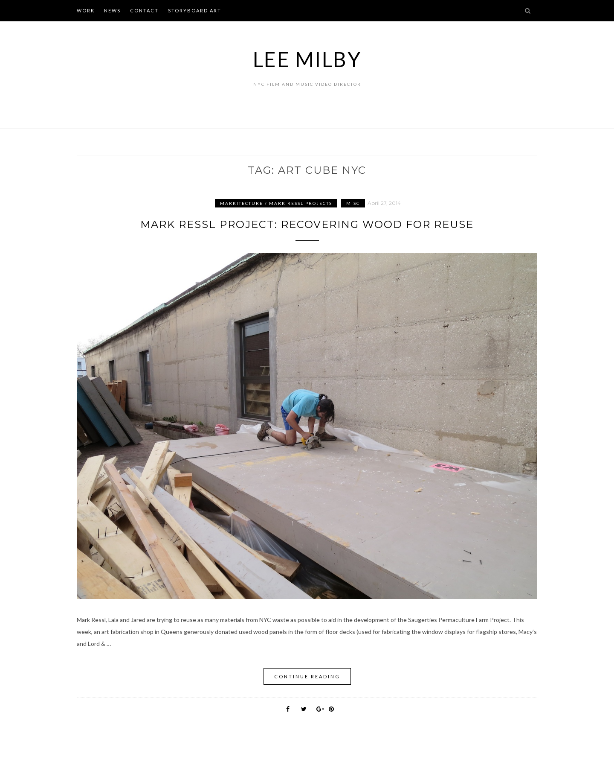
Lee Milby (307, 59)
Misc (353, 203)
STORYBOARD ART (194, 10)
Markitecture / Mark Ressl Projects (276, 203)
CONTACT (144, 10)
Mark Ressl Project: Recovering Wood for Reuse (307, 224)
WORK (86, 10)
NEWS (112, 10)
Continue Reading (307, 676)
